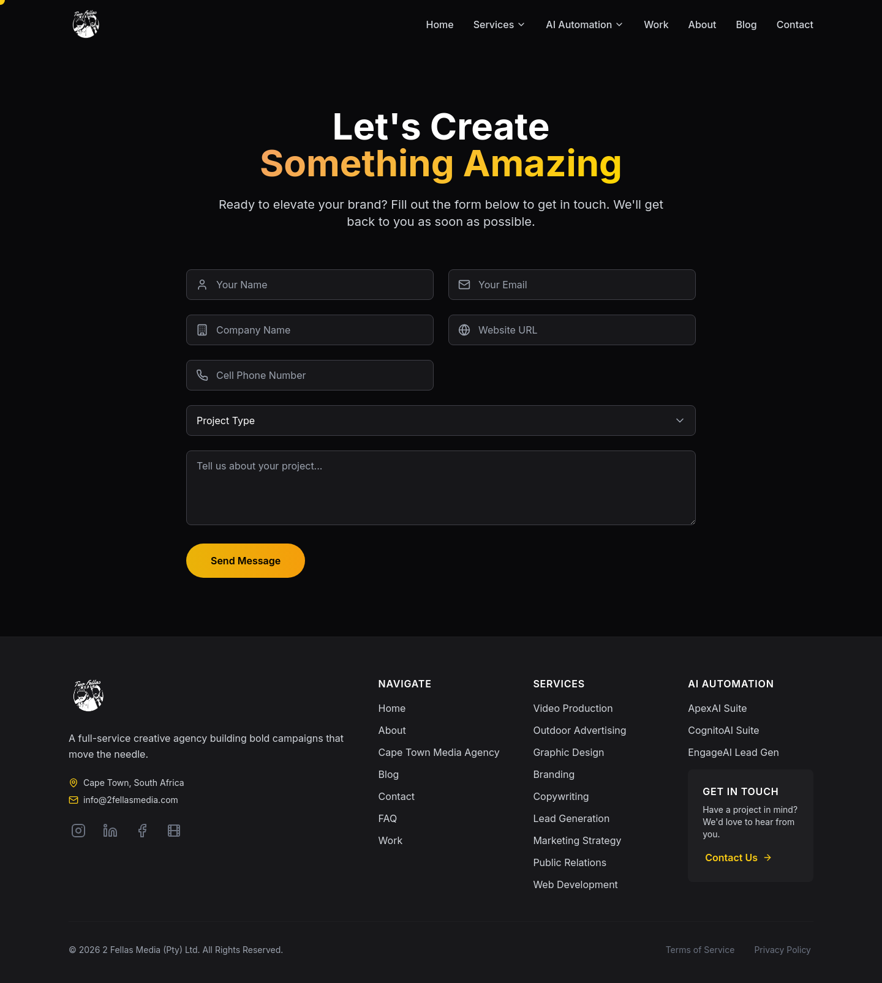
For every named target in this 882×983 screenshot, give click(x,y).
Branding (554, 774)
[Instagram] (78, 830)
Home (440, 24)
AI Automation (585, 24)
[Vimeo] (174, 830)
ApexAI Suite (717, 708)
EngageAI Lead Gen (733, 752)
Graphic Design (568, 752)
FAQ (388, 818)
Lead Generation (571, 818)
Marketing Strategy (577, 840)
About (702, 24)
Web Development (575, 884)
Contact (795, 24)
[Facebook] (142, 830)
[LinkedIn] (110, 830)
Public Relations (569, 862)
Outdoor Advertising (579, 730)
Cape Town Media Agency (439, 752)
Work (656, 24)
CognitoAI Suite (723, 730)
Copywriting (561, 796)
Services (500, 24)
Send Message (246, 561)
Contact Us (738, 857)
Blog (746, 24)
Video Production (572, 708)
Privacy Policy (782, 949)
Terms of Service (700, 949)
